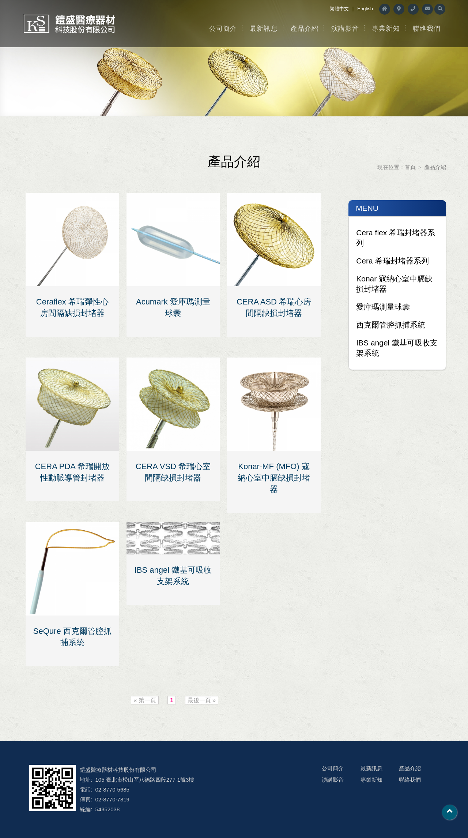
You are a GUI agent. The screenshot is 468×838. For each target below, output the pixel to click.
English (365, 8)
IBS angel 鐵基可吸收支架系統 (397, 347)
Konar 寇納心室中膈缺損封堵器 (394, 283)
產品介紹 (304, 28)
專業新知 (386, 28)
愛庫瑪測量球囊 (383, 307)
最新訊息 (264, 28)
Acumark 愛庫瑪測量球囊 (173, 307)
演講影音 (345, 28)
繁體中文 (339, 8)
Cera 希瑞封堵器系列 (392, 261)
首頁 (410, 167)
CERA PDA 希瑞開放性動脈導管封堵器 (72, 472)
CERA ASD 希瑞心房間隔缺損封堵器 (274, 307)
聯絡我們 (427, 28)
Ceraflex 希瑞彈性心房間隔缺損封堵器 (72, 307)
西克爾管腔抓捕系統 (390, 325)
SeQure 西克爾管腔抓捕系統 (72, 636)
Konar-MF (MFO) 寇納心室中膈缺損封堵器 (274, 478)
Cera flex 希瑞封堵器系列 (395, 237)
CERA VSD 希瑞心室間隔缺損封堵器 (173, 472)
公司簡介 (223, 28)
